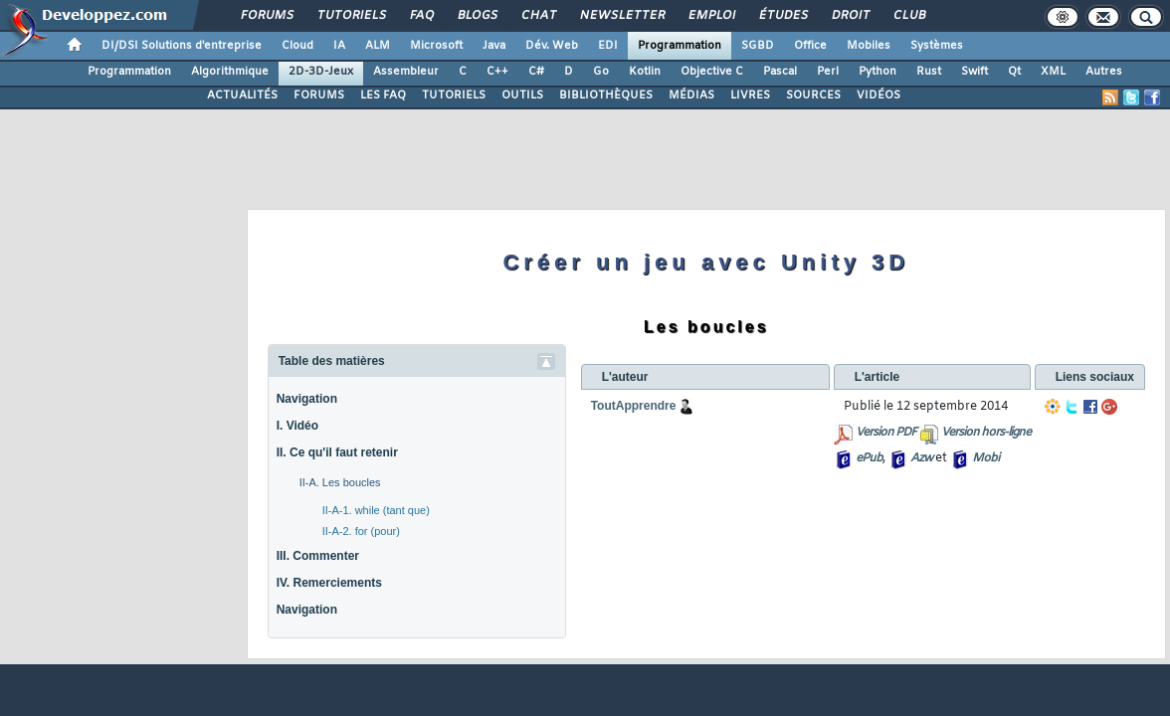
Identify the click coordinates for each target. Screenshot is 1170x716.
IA (339, 46)
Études (782, 16)
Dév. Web (551, 46)
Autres (1103, 72)
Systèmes (936, 46)
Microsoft (436, 46)
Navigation (307, 399)
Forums (266, 16)
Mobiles (868, 46)
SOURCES (813, 95)
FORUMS (318, 95)
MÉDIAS (691, 95)
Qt (1014, 72)
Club (908, 16)
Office (810, 46)
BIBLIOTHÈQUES (606, 95)
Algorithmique (230, 72)
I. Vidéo (297, 426)
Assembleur (406, 72)
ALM (377, 46)
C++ (497, 72)
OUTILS (522, 95)
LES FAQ (383, 95)
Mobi (985, 458)
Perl (828, 72)
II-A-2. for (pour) (361, 531)
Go (601, 72)
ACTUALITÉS (242, 95)
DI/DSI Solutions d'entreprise (181, 46)
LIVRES (750, 95)
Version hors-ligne (986, 433)
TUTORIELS (454, 95)
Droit (850, 16)
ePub (869, 458)
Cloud (297, 46)
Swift (974, 72)
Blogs (476, 16)
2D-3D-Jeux (321, 72)
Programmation (679, 46)
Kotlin (645, 72)
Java (494, 46)
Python (877, 72)
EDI (608, 46)
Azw (921, 458)
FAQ (421, 16)
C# (536, 72)
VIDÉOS (878, 95)
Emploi (710, 16)
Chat (537, 16)
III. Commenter (318, 556)
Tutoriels (350, 16)
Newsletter (621, 16)
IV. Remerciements (329, 583)
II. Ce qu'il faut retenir (337, 452)
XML (1053, 72)
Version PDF (886, 433)
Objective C (712, 72)
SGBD (757, 46)
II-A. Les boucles (340, 482)
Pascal (780, 72)
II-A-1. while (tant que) (376, 510)
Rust (928, 72)
